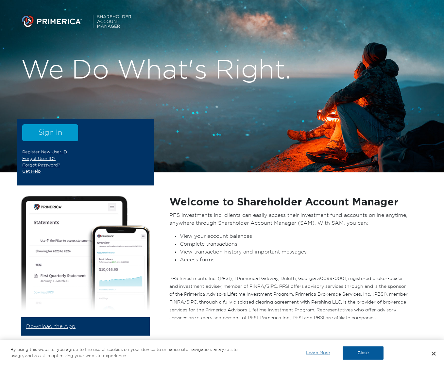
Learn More (318, 354)
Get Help (31, 171)
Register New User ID (44, 152)
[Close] (434, 354)
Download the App (51, 326)
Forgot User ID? (39, 158)
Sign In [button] (50, 132)
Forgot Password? (41, 165)
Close (363, 354)
